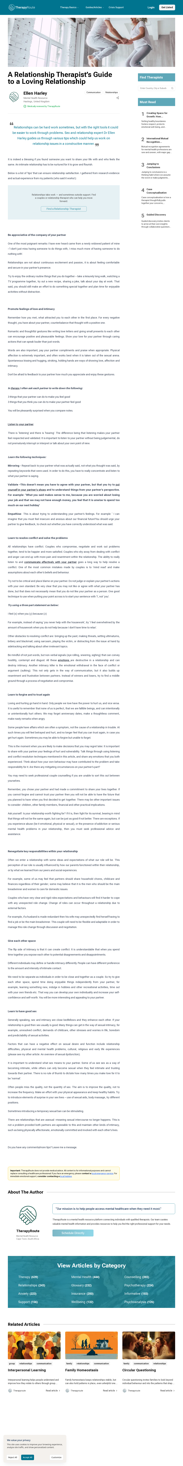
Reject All (12, 1457)
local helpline (66, 1176)
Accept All (27, 1457)
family (69, 1363)
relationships (25, 1363)
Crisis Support (116, 7)
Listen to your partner (21, 424)
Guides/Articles (95, 7)
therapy (15, 388)
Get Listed (167, 7)
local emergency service (102, 1173)
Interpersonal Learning (27, 1370)
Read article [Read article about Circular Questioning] (167, 1390)
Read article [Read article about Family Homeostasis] (110, 1390)
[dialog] (34, 1449)
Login (151, 7)
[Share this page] (118, 98)
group (12, 1363)
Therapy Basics (69, 7)
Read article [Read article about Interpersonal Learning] (53, 1390)
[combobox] (156, 88)
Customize (56, 1457)
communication (44, 1363)
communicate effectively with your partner (50, 562)
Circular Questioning (139, 1370)
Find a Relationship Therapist (64, 208)
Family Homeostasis (81, 1370)
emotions (64, 660)
